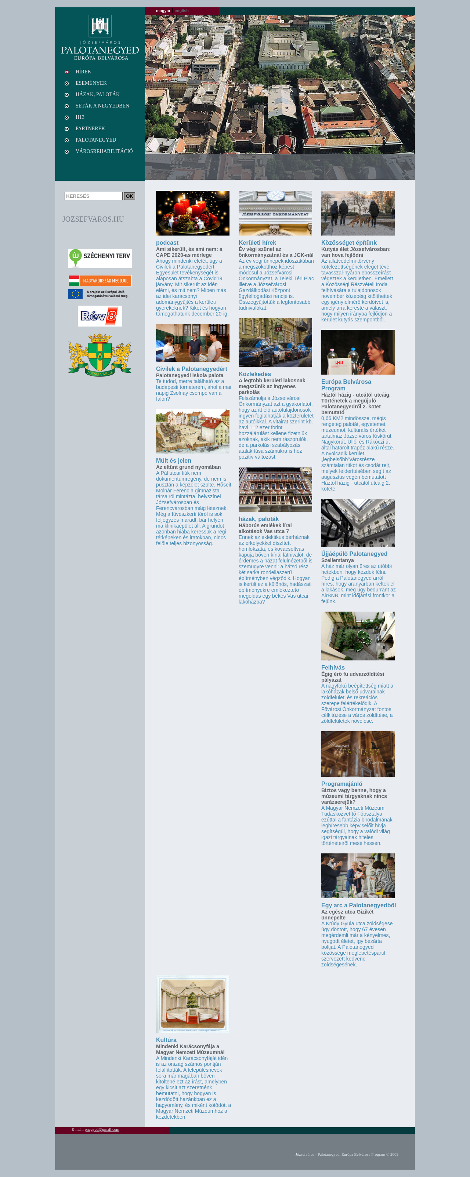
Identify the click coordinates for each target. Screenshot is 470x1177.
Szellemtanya (337, 560)
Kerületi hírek (257, 243)
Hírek (83, 71)
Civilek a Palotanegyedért (191, 369)
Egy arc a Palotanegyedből (358, 905)
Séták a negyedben (102, 106)
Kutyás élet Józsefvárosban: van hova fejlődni (356, 252)
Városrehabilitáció (104, 151)
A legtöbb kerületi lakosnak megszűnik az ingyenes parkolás (272, 386)
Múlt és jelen (173, 461)
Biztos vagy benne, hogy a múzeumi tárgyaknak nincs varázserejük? (354, 796)
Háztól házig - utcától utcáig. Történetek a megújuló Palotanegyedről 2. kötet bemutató (356, 403)
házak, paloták (259, 519)
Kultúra (166, 1040)
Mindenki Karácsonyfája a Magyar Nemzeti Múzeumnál (190, 1049)
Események (91, 83)
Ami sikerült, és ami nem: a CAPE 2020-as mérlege (189, 252)
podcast (167, 243)
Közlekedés (255, 374)
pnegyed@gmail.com (102, 1129)
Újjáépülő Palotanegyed (354, 554)
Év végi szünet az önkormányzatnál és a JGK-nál (276, 252)
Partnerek (90, 128)
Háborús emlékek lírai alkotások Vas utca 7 (265, 528)
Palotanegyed (96, 140)
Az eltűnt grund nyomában (188, 467)
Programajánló (341, 784)
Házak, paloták (98, 94)
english (182, 10)
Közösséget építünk (349, 243)
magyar (163, 10)
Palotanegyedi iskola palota (190, 375)
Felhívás (333, 667)
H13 (80, 117)
